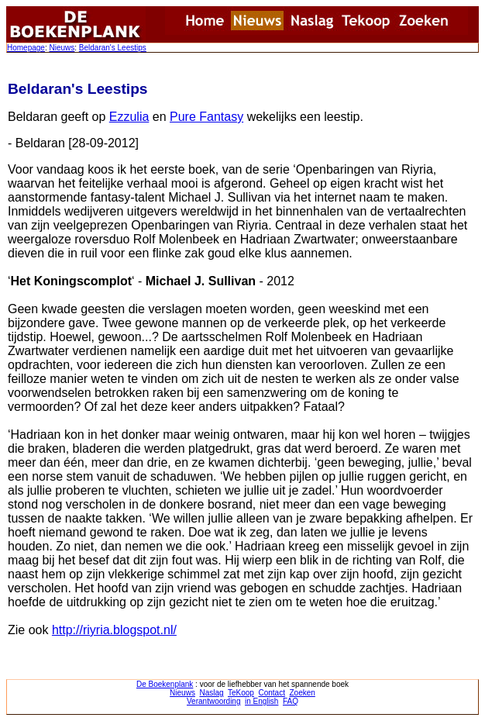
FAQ (290, 701)
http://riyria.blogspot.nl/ (114, 629)
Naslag (211, 692)
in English (261, 701)
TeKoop (241, 692)
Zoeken (302, 692)
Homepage (26, 47)
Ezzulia (129, 116)
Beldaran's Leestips (112, 47)
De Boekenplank (164, 684)
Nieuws (61, 47)
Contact (271, 692)
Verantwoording (214, 701)
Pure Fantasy (206, 116)
